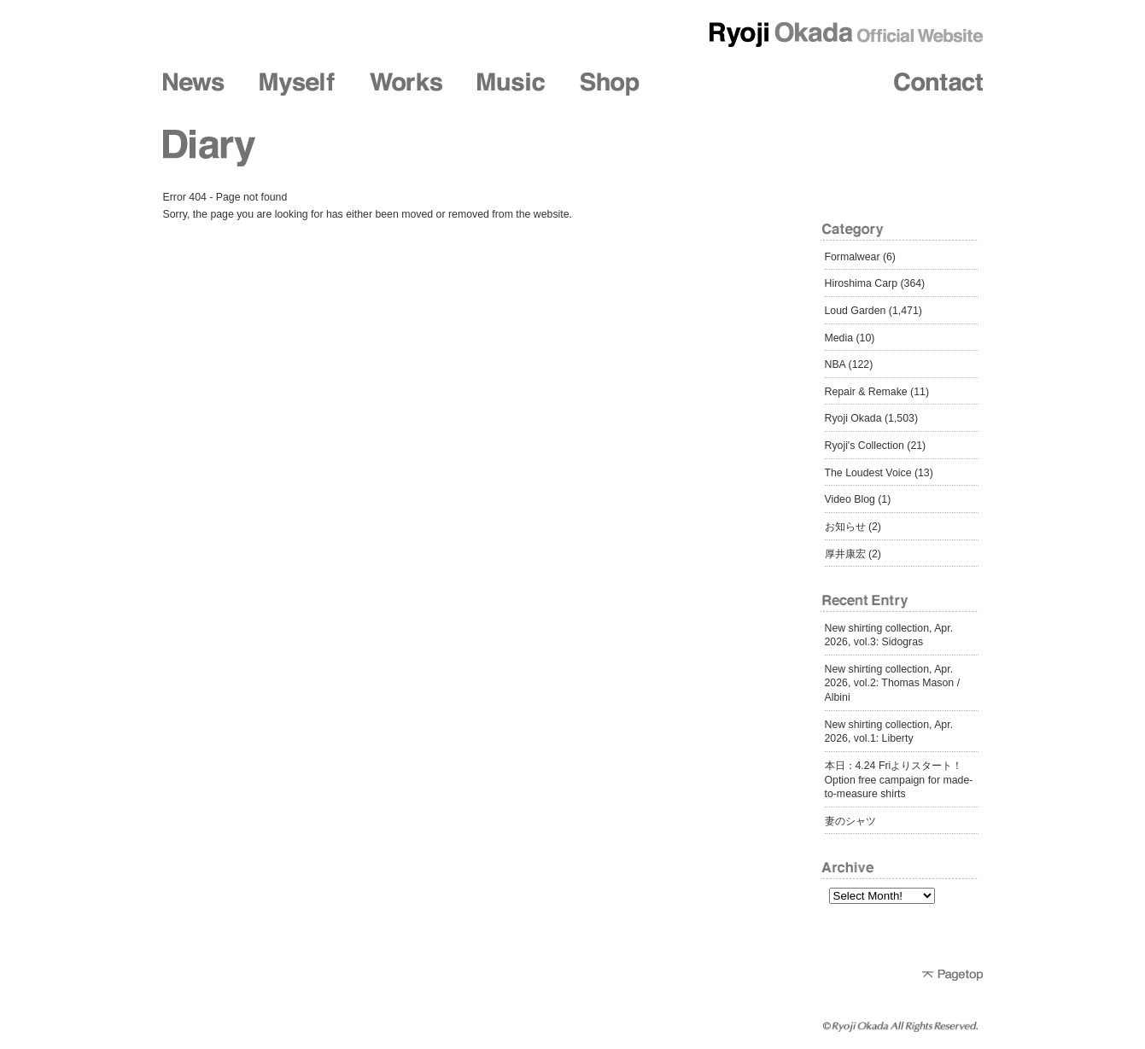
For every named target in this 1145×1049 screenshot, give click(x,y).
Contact (938, 84)
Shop (610, 84)
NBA (835, 364)
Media (839, 338)
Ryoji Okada (853, 418)
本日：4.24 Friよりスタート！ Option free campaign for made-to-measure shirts (899, 780)
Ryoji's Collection (864, 446)
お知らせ (845, 527)
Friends (717, 84)
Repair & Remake (866, 392)
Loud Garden (855, 311)
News (194, 84)
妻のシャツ (850, 821)
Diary (827, 84)
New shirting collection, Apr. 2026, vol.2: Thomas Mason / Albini (893, 683)
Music (511, 84)
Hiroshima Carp (861, 283)
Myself (297, 84)
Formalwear (852, 257)
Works (406, 84)
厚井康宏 (845, 554)
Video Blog (850, 499)
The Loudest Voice (868, 473)
